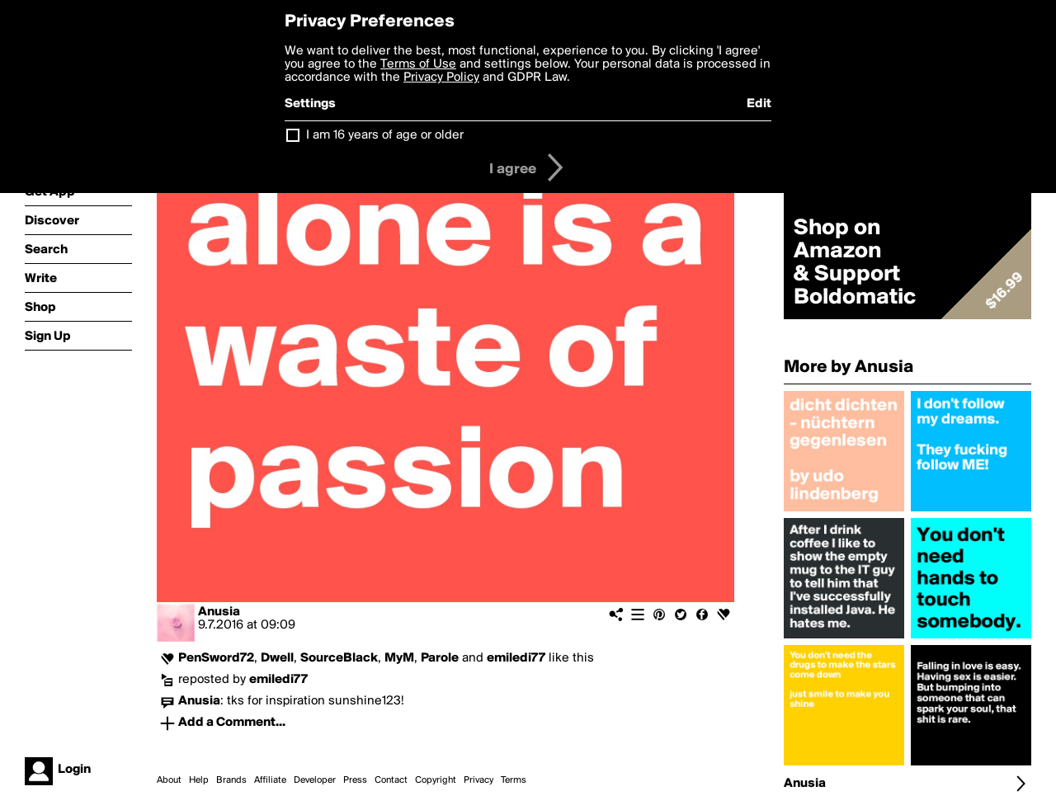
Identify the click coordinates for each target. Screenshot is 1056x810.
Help (199, 780)
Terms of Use (418, 64)
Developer (315, 780)
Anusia (219, 612)
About (169, 780)
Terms (513, 780)
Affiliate (270, 780)
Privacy (478, 780)
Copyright (435, 780)
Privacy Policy (441, 77)
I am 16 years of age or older (385, 135)
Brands (231, 780)
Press (355, 780)
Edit (759, 104)
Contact (391, 780)
